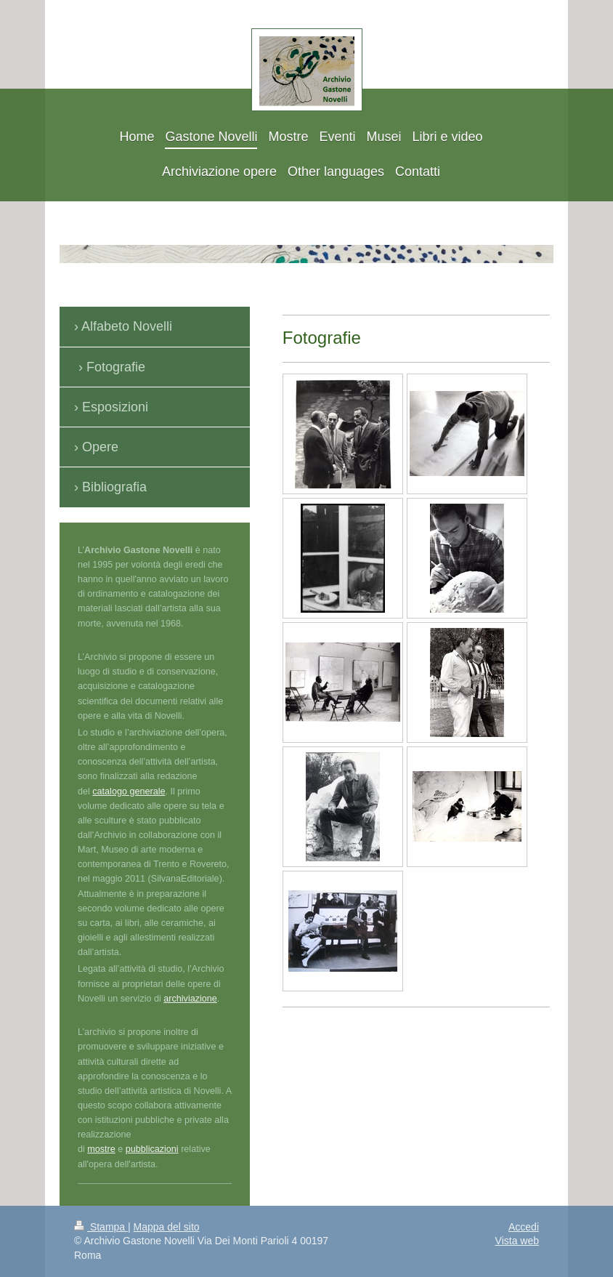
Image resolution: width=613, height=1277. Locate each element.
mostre (101, 1149)
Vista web (517, 1240)
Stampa (101, 1227)
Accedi (523, 1227)
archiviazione (190, 999)
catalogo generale (128, 791)
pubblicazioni (152, 1149)
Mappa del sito (167, 1227)
